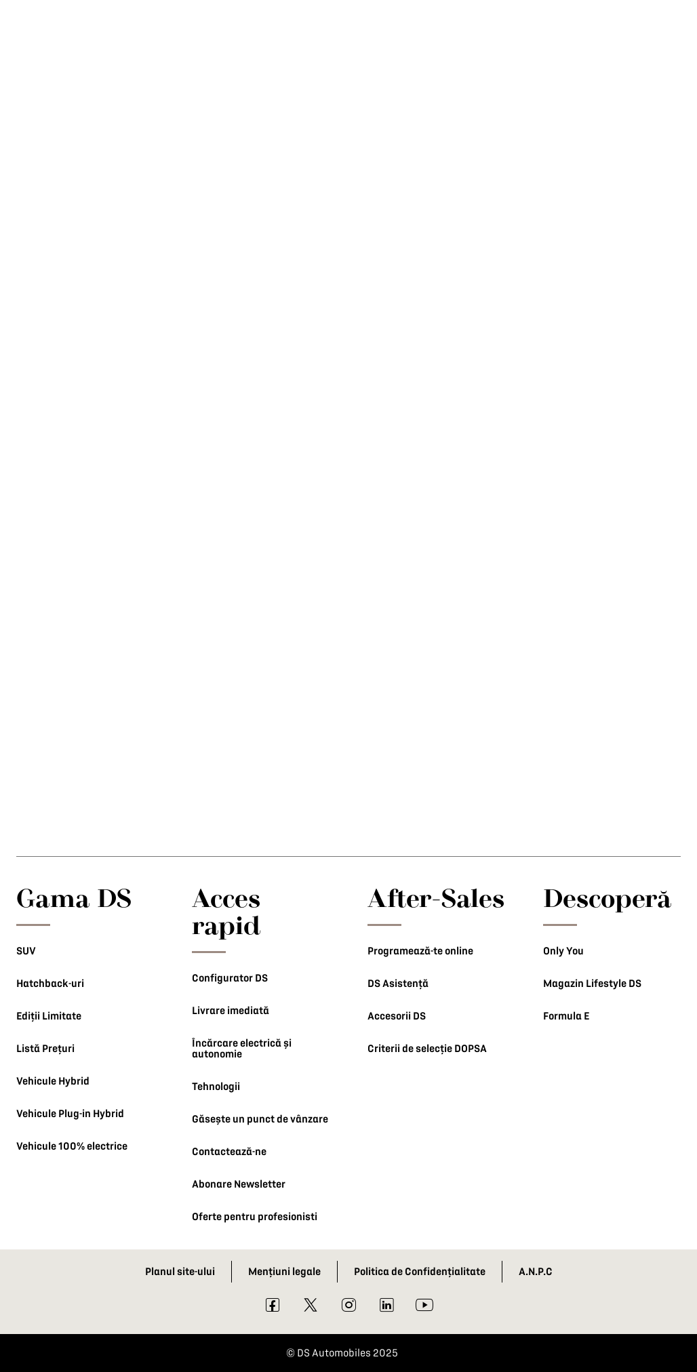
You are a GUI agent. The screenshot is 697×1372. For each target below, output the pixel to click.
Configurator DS (230, 978)
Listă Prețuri (45, 1049)
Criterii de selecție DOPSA (427, 1049)
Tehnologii (216, 1087)
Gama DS (74, 897)
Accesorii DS (396, 1016)
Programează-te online (420, 951)
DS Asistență (398, 983)
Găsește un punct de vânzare (260, 1119)
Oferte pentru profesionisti (254, 1217)
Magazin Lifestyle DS (592, 983)
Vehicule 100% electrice (71, 1146)
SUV (26, 951)
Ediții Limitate (48, 1016)
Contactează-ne (229, 1152)
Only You (563, 951)
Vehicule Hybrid (52, 1081)
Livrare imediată (230, 1011)
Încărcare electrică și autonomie (242, 1048)
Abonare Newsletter (238, 1184)
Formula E (566, 1016)
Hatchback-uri (50, 983)
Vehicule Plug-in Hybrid (70, 1114)
